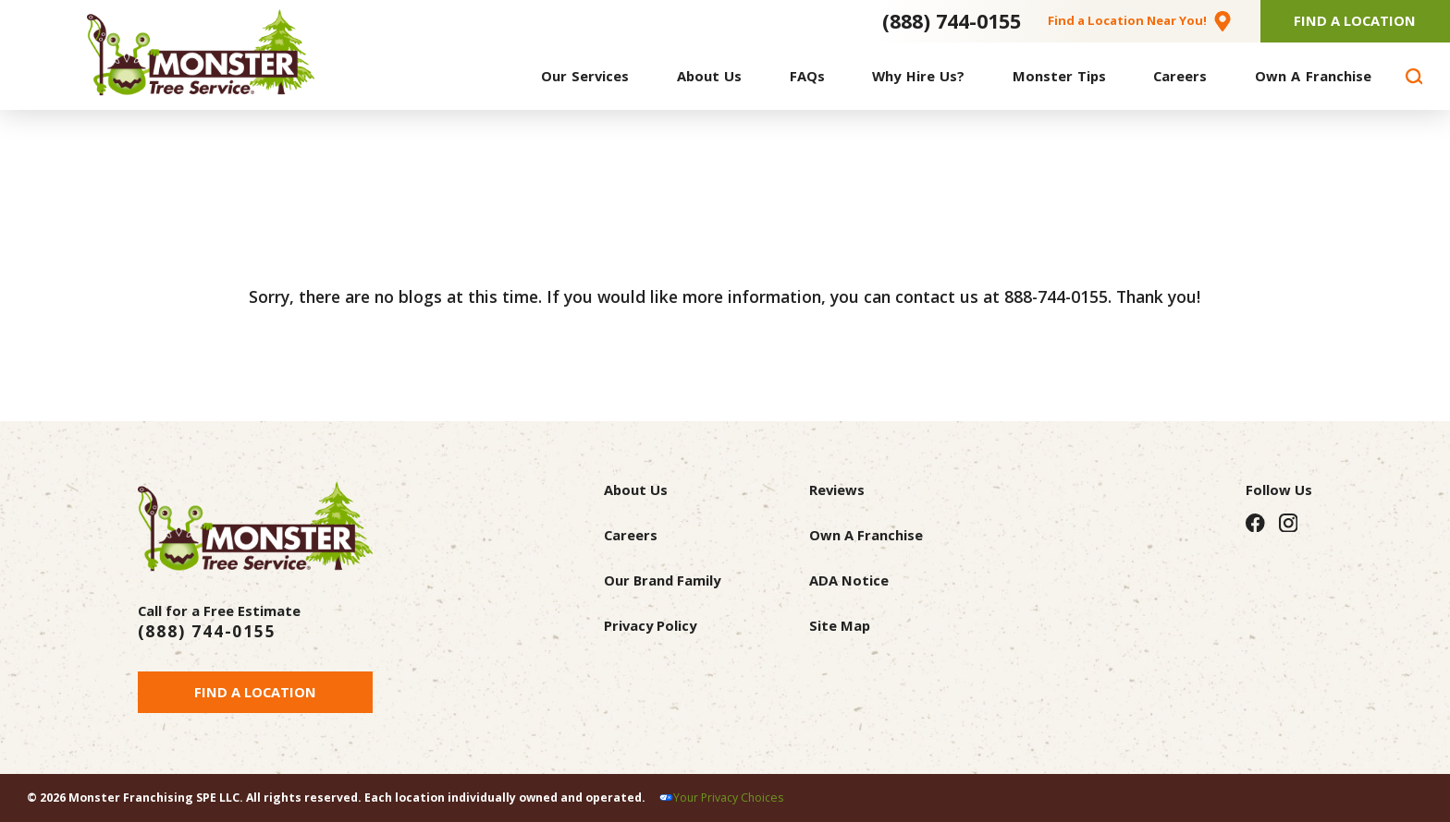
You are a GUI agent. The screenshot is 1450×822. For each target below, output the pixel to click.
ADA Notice (849, 580)
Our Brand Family (662, 580)
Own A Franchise (866, 535)
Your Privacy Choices (728, 797)
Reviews (837, 489)
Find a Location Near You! (1127, 20)
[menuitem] (585, 76)
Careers (630, 535)
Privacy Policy (650, 625)
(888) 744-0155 (951, 20)
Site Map (839, 625)
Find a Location (255, 692)
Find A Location (1355, 20)
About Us (636, 489)
